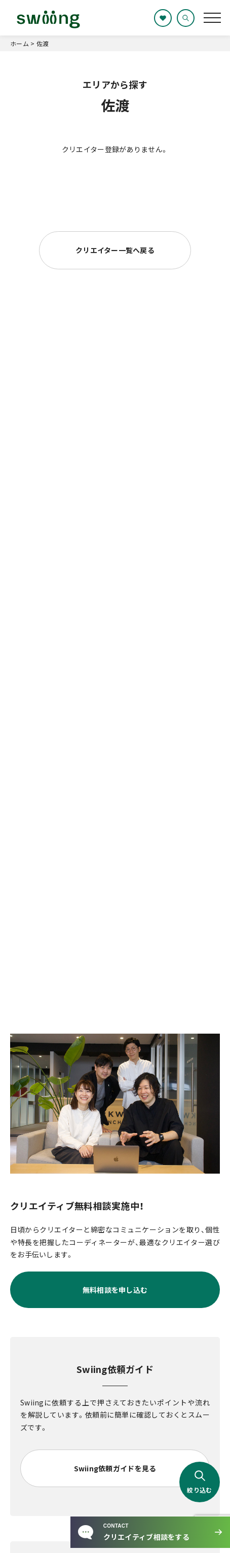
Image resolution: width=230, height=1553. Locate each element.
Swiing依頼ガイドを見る (115, 1468)
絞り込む (199, 1481)
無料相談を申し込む (115, 1290)
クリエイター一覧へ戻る (115, 250)
